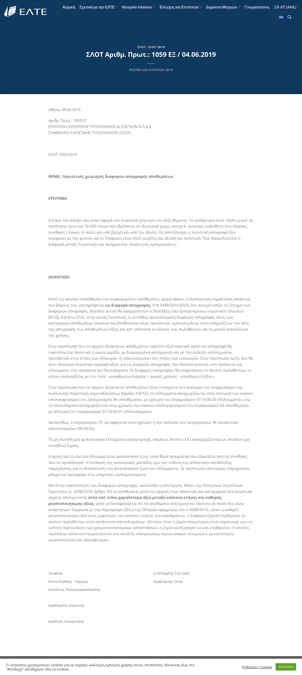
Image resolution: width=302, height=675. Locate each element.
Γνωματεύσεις (257, 7)
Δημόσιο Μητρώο (223, 7)
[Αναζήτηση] (289, 17)
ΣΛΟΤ (141, 47)
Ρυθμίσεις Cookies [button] (257, 667)
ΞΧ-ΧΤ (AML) (285, 7)
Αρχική (69, 7)
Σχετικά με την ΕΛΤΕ (99, 7)
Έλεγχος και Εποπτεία (180, 7)
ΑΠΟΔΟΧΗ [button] (285, 667)
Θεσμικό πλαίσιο (138, 7)
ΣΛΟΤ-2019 (156, 47)
